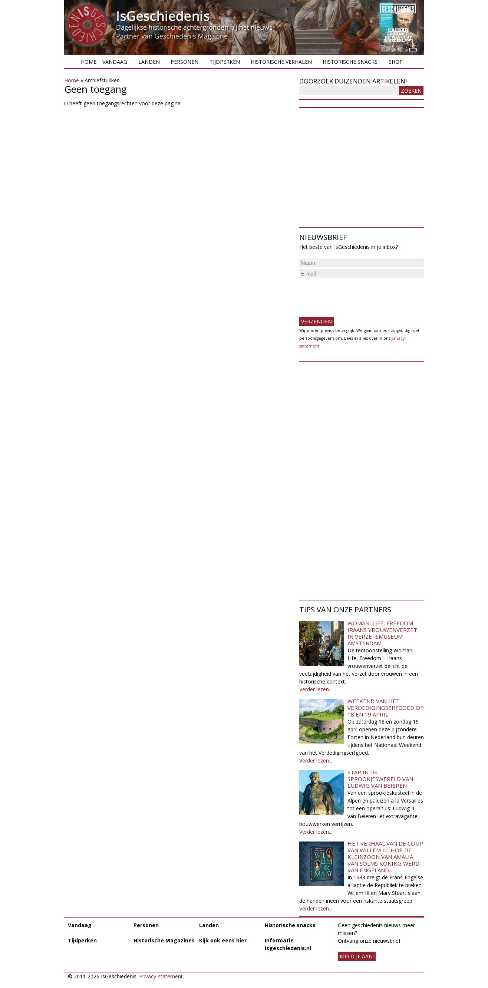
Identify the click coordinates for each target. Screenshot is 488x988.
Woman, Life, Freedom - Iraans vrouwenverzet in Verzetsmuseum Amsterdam (382, 633)
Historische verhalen (281, 61)
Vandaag (114, 61)
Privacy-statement (161, 976)
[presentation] (355, 294)
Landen (149, 61)
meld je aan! (357, 956)
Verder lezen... (315, 689)
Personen (184, 61)
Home (88, 61)
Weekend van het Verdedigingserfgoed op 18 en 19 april (385, 707)
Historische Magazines (164, 940)
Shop (396, 61)
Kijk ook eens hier (223, 940)
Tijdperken (225, 61)
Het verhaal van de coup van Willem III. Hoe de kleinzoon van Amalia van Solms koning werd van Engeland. (385, 857)
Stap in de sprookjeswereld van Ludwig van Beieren (380, 778)
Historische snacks (350, 61)
